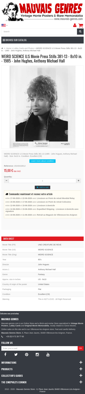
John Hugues (43, 264)
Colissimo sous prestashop (9, 313)
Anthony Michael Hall (47, 269)
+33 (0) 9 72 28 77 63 (15, 336)
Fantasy (41, 274)
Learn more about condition (42, 161)
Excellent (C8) (44, 294)
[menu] (75, 25)
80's (39, 259)
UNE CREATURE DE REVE (49, 245)
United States (43, 284)
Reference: (9, 166)
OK (80, 348)
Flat (39, 289)
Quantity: (8, 177)
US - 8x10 (42, 279)
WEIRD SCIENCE (45, 250)
